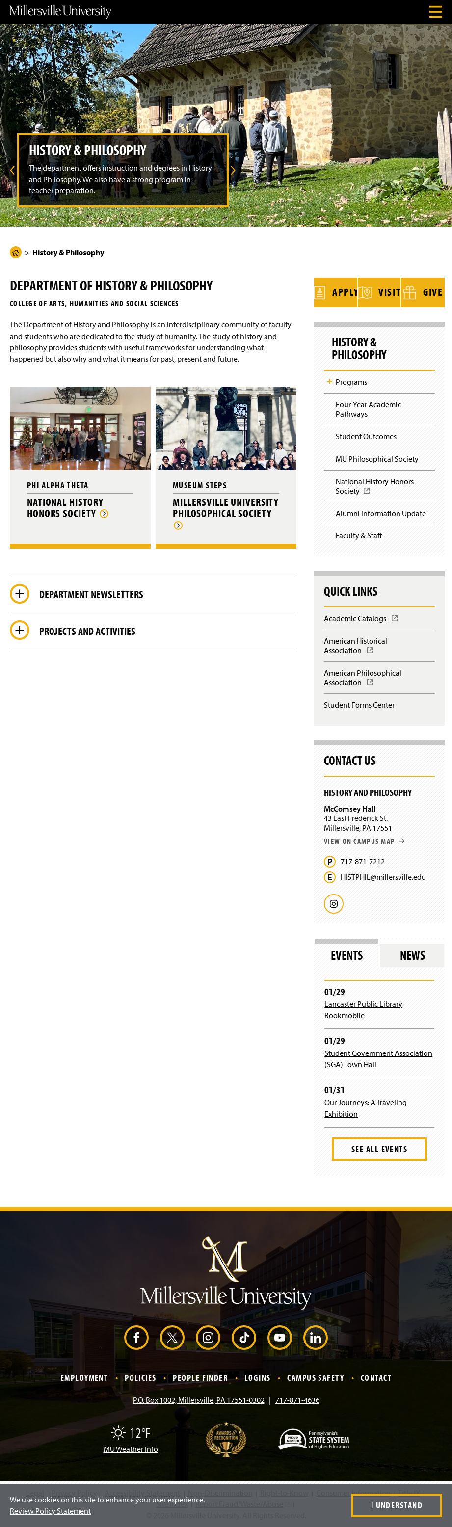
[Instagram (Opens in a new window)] (208, 1337)
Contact (376, 1377)
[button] (11, 170)
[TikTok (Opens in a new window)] (244, 1337)
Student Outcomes (366, 436)
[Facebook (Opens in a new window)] (136, 1337)
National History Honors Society (375, 489)
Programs (351, 382)
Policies (141, 1377)
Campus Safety (315, 1377)
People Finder (200, 1377)
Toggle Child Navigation (330, 381)
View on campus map (364, 841)
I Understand (397, 1505)
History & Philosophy (359, 348)
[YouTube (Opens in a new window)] (279, 1337)
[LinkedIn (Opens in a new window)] (315, 1337)
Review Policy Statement (50, 1511)
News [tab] (412, 955)
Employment (84, 1377)
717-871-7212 (363, 861)
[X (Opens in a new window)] (172, 1337)
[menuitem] (11, 170)
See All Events (379, 1149)
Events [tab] (347, 955)
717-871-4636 (297, 1399)
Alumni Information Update (381, 513)
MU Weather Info (131, 1449)
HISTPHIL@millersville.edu (383, 877)
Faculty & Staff (359, 535)
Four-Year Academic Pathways (368, 409)
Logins (257, 1377)
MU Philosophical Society (377, 459)
